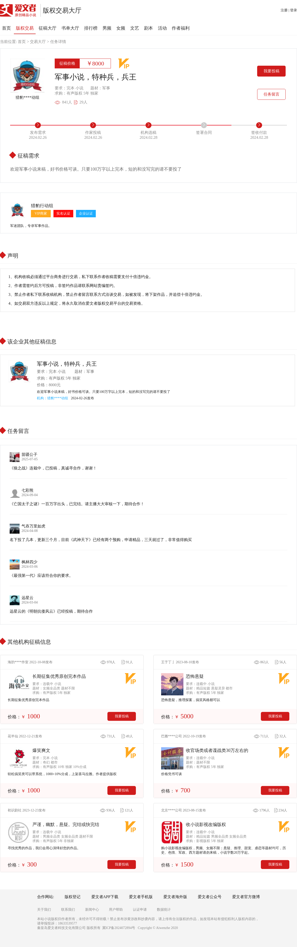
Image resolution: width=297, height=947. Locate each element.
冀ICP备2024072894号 (118, 928)
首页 (22, 42)
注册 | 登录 (289, 10)
